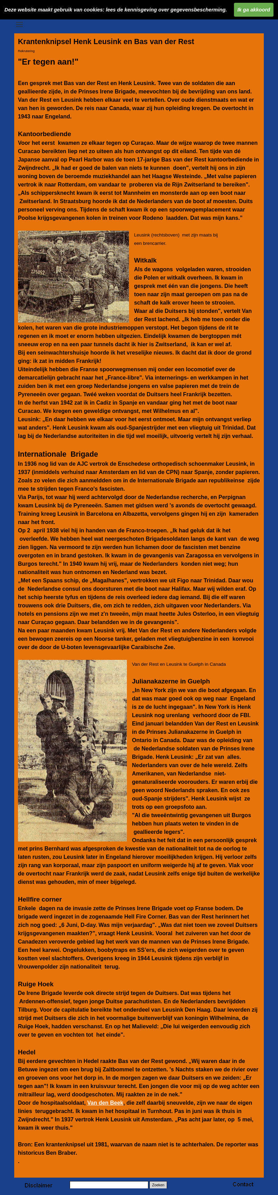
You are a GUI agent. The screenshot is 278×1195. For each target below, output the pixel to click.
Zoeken (158, 1185)
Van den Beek (105, 1103)
